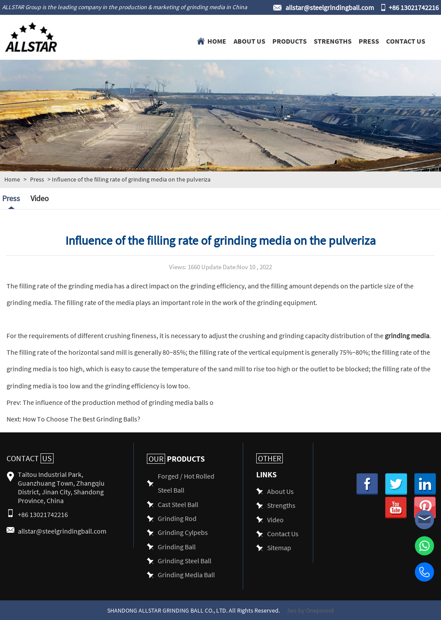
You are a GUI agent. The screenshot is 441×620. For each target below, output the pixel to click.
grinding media (407, 335)
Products (289, 41)
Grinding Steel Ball (184, 560)
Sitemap (279, 547)
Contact (30, 458)
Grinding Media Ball (186, 574)
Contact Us (405, 41)
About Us (249, 41)
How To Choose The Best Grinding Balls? (80, 418)
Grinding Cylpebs (183, 532)
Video (40, 198)
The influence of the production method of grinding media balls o (117, 402)
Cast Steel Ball (178, 504)
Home (216, 41)
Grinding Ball (177, 546)
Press (369, 41)
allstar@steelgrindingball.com (329, 7)
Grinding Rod (177, 518)
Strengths (333, 41)
